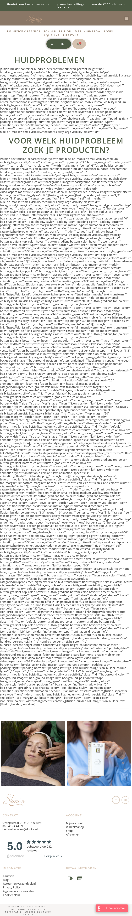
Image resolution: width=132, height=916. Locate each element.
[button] (126, 18)
